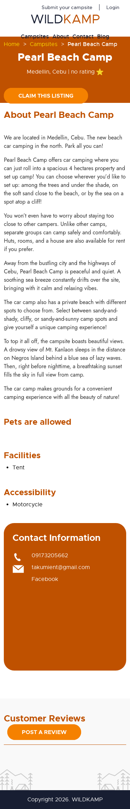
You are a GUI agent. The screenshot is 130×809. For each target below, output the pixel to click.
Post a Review (44, 732)
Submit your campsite (67, 7)
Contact (83, 36)
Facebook (45, 579)
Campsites (35, 36)
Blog (103, 36)
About (60, 36)
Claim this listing (45, 95)
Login (112, 7)
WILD (65, 19)
